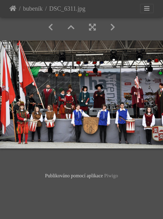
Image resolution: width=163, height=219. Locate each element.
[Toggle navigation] (147, 8)
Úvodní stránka (12, 8)
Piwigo (111, 175)
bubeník (33, 8)
